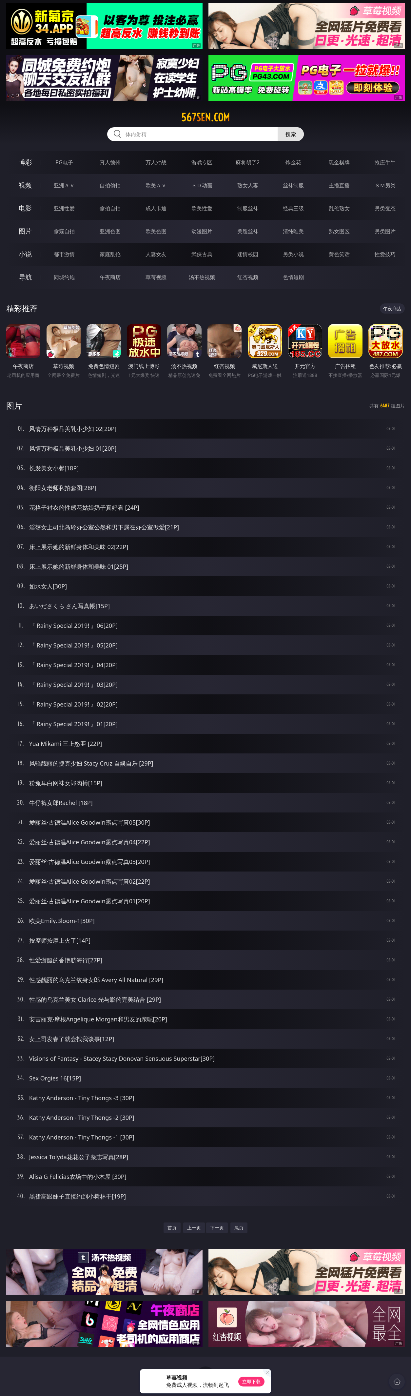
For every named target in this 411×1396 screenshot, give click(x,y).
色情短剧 (293, 277)
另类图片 (385, 231)
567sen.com (205, 117)
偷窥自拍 (64, 231)
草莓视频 (156, 277)
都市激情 (64, 254)
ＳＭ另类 (385, 185)
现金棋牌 (339, 162)
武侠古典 (201, 254)
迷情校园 (247, 254)
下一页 (217, 1227)
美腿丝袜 (247, 231)
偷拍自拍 (110, 208)
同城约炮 (64, 277)
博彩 (25, 162)
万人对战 (156, 162)
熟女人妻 (247, 185)
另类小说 (293, 254)
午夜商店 (110, 277)
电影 (25, 208)
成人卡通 (156, 208)
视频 (25, 185)
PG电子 (64, 162)
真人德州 (110, 162)
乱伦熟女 (339, 208)
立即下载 (251, 1381)
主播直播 (339, 185)
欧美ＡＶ (156, 185)
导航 (25, 277)
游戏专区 (201, 162)
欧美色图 (156, 231)
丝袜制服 (293, 185)
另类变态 (385, 208)
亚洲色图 (110, 231)
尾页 (239, 1227)
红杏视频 (247, 277)
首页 (172, 1227)
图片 (25, 231)
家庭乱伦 (110, 254)
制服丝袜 (247, 208)
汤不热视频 (202, 277)
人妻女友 (156, 254)
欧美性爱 (201, 208)
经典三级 (293, 208)
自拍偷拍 (110, 185)
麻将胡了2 (248, 162)
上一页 (194, 1227)
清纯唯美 (293, 231)
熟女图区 (339, 231)
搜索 (290, 134)
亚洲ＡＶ (64, 185)
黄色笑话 (339, 254)
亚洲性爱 (64, 208)
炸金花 (293, 162)
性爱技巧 (385, 254)
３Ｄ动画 (201, 185)
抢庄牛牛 (385, 162)
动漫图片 (201, 231)
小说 (25, 254)
